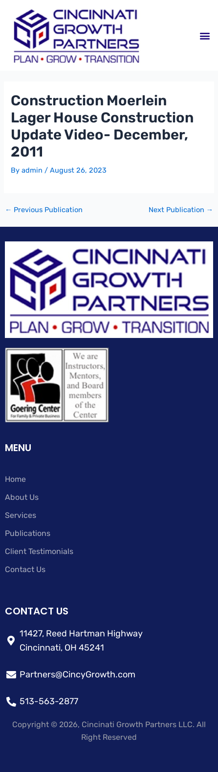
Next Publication (181, 210)
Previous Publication (44, 210)
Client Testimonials (39, 551)
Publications (27, 533)
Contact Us (25, 569)
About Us (22, 497)
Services (20, 515)
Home (15, 479)
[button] (205, 35)
